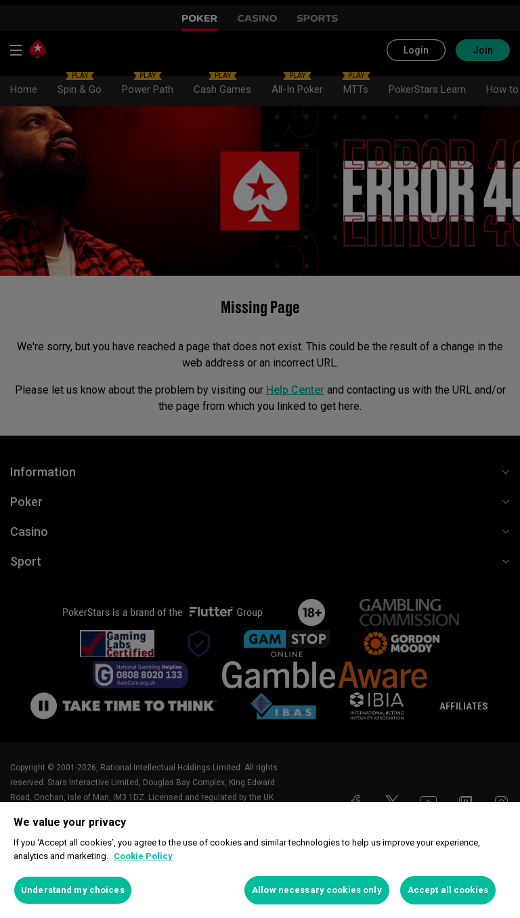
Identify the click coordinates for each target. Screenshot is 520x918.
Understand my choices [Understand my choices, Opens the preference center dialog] (73, 890)
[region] (260, 860)
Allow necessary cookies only (317, 890)
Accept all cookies (448, 890)
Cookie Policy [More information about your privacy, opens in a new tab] (143, 856)
